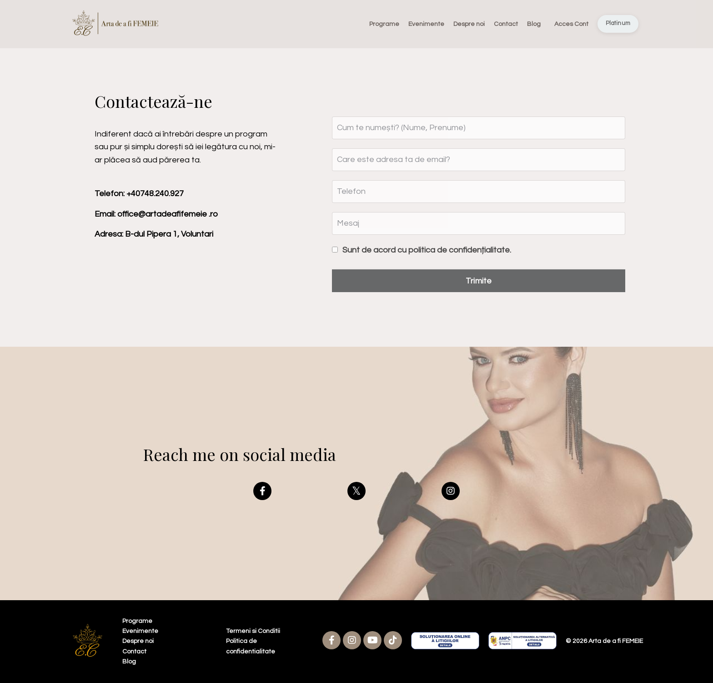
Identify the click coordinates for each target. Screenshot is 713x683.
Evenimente (426, 24)
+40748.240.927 (155, 193)
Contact (506, 24)
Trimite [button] (479, 281)
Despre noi (469, 24)
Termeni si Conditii (253, 631)
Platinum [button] (618, 23)
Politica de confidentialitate (250, 646)
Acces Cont (571, 24)
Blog (534, 24)
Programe (384, 24)
